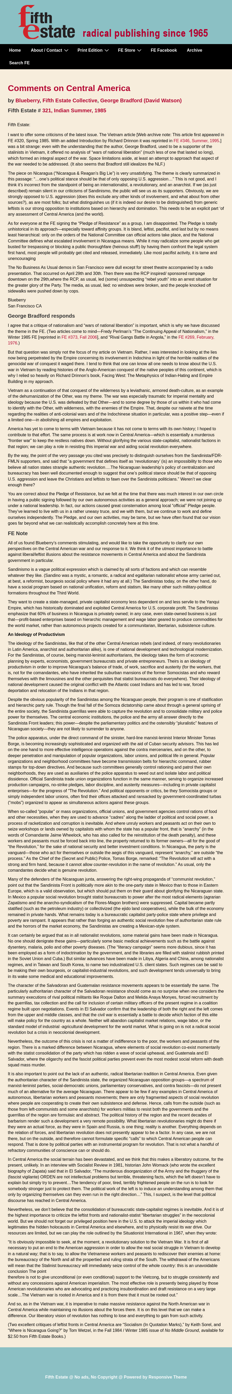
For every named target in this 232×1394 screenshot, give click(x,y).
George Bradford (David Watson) (141, 100)
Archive (194, 50)
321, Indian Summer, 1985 (74, 110)
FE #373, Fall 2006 (79, 337)
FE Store (130, 50)
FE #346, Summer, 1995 (196, 141)
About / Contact (50, 50)
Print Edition (94, 50)
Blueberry (27, 100)
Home (15, 50)
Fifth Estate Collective (70, 100)
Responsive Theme (168, 1377)
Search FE (19, 63)
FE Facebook (164, 50)
